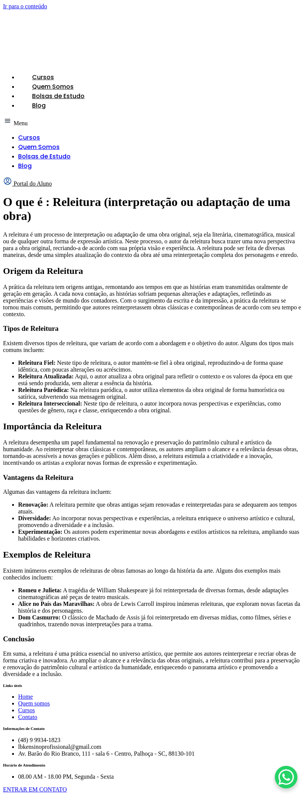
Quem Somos (53, 86)
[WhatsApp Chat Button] (286, 777)
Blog (39, 105)
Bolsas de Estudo (58, 96)
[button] (152, 121)
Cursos (43, 77)
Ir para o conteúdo (25, 6)
